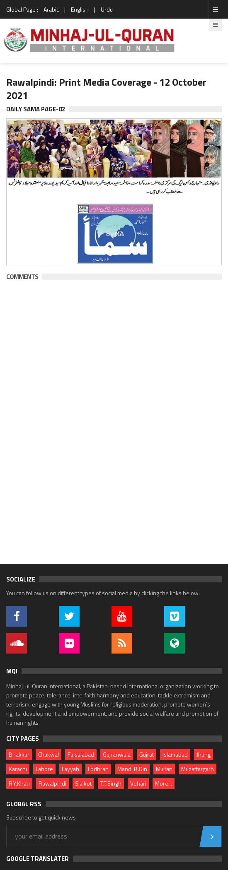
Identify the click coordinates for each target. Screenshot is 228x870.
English (80, 9)
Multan (164, 768)
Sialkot (83, 783)
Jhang (203, 754)
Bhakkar (19, 754)
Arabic (51, 9)
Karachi (18, 768)
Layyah (70, 768)
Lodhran (98, 768)
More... (163, 783)
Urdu (107, 9)
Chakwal (48, 754)
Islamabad (175, 754)
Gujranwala (117, 754)
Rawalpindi (52, 783)
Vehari (138, 783)
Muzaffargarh (197, 768)
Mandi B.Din (132, 768)
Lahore (44, 768)
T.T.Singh (110, 783)
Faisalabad (81, 754)
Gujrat (146, 754)
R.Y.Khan (19, 783)
